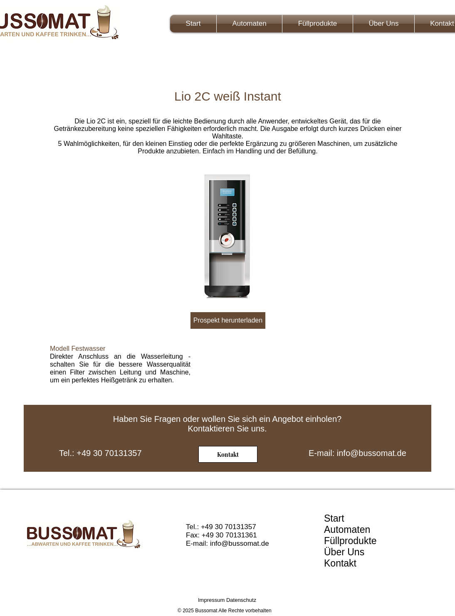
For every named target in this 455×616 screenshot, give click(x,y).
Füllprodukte (350, 540)
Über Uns (344, 552)
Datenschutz (241, 600)
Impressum (211, 600)
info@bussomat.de (371, 453)
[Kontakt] (227, 454)
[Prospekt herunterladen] (227, 320)
